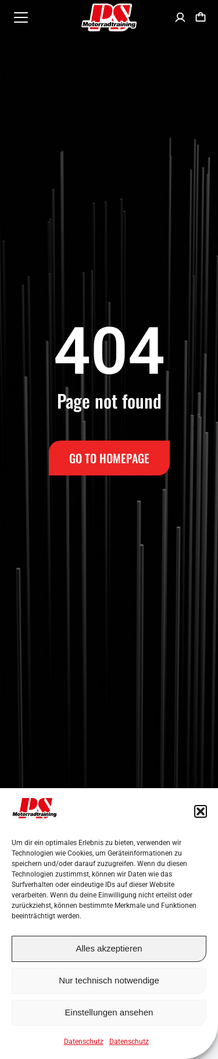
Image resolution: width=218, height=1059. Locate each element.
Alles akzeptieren (109, 948)
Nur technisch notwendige (109, 980)
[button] (200, 811)
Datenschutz (83, 1041)
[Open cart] (200, 17)
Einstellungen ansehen (109, 1012)
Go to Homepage (109, 458)
